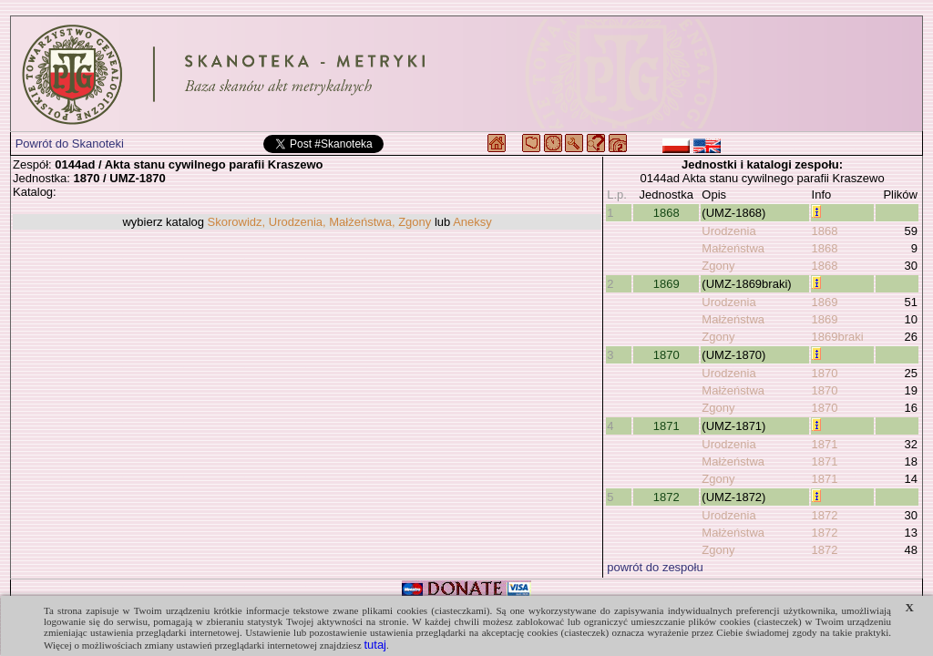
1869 (666, 284)
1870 (666, 355)
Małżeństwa (733, 248)
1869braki (838, 336)
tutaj (375, 644)
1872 (666, 497)
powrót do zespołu (655, 567)
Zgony (718, 265)
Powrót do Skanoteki (69, 143)
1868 (666, 213)
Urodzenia (728, 231)
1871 (666, 426)
